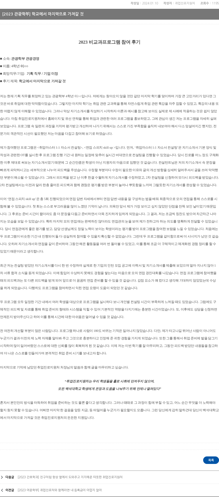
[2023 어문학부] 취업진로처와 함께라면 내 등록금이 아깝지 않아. (60, 490)
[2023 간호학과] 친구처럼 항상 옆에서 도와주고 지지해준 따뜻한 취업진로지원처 (70, 477)
